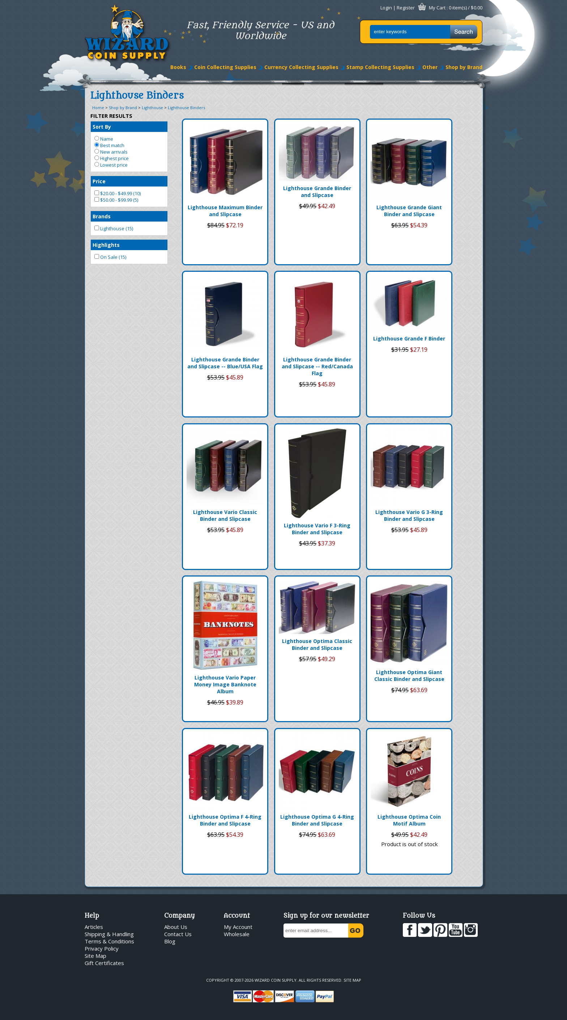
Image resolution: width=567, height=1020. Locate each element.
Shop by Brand (464, 67)
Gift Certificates (104, 963)
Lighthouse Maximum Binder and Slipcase (225, 211)
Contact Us (178, 934)
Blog (169, 941)
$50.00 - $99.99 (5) (116, 200)
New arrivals (111, 152)
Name (103, 139)
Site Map (95, 955)
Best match (109, 145)
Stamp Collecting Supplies (380, 67)
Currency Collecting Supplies (301, 67)
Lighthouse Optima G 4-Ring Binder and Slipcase (317, 820)
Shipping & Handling (109, 934)
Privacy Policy (102, 948)
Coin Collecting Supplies (225, 67)
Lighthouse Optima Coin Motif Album (409, 820)
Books (178, 67)
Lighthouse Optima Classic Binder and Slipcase (317, 644)
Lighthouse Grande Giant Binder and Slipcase (409, 211)
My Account (238, 926)
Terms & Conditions (109, 941)
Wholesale (237, 934)
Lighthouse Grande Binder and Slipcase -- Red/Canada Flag (317, 366)
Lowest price (111, 165)
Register (406, 7)
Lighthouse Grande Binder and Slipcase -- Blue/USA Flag (225, 363)
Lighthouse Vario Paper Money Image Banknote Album (225, 684)
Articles (94, 926)
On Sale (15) (110, 257)
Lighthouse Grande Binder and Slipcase (317, 191)
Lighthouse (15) (113, 228)
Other (430, 67)
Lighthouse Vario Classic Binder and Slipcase (225, 515)
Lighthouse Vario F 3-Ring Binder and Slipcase (317, 529)
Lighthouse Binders (186, 107)
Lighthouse (152, 107)
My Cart (437, 7)
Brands (102, 216)
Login (386, 7)
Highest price (111, 158)
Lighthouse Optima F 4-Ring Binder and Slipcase (225, 820)
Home (98, 107)
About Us (175, 926)
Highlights (106, 244)
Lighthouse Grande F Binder (409, 338)
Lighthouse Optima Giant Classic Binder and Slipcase (409, 675)
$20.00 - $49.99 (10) (117, 193)
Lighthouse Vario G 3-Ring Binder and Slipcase (409, 515)
